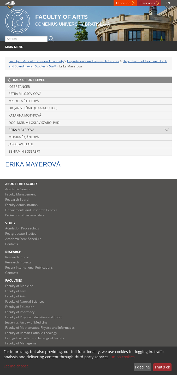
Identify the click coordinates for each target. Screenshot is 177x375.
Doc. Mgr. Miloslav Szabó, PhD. (34, 122)
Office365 (123, 3)
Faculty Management (20, 194)
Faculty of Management (22, 343)
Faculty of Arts (15, 296)
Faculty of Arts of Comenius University (36, 61)
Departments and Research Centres (93, 61)
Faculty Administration (21, 205)
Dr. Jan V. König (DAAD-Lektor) (33, 108)
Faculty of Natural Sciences (24, 301)
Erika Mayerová (21, 130)
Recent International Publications (29, 267)
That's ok (162, 367)
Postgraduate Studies (20, 233)
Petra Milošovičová (25, 93)
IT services (147, 3)
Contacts (11, 244)
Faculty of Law (15, 291)
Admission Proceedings (22, 228)
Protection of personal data (25, 215)
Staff (52, 66)
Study (10, 223)
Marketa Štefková (24, 101)
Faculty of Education (19, 306)
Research (13, 252)
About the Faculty (21, 184)
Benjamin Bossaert (24, 151)
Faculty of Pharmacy (19, 312)
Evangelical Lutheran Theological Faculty (34, 338)
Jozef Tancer (19, 86)
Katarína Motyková (25, 115)
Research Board (16, 199)
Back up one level (29, 80)
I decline (142, 367)
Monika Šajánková (24, 137)
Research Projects (18, 262)
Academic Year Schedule (23, 238)
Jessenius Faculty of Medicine (26, 322)
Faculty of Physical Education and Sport (33, 317)
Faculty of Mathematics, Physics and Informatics (40, 327)
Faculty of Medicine (19, 286)
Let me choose (16, 366)
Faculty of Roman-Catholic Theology (31, 333)
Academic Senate (18, 189)
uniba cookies (123, 356)
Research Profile (17, 257)
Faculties (13, 280)
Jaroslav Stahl (21, 144)
